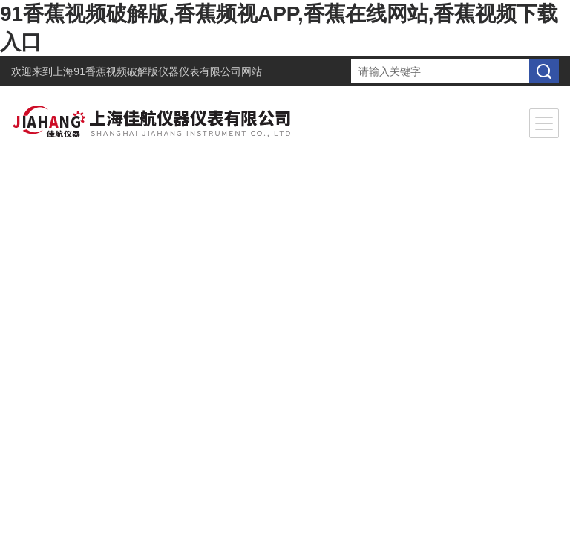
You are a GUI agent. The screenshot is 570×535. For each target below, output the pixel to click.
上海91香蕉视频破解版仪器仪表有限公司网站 (157, 71)
